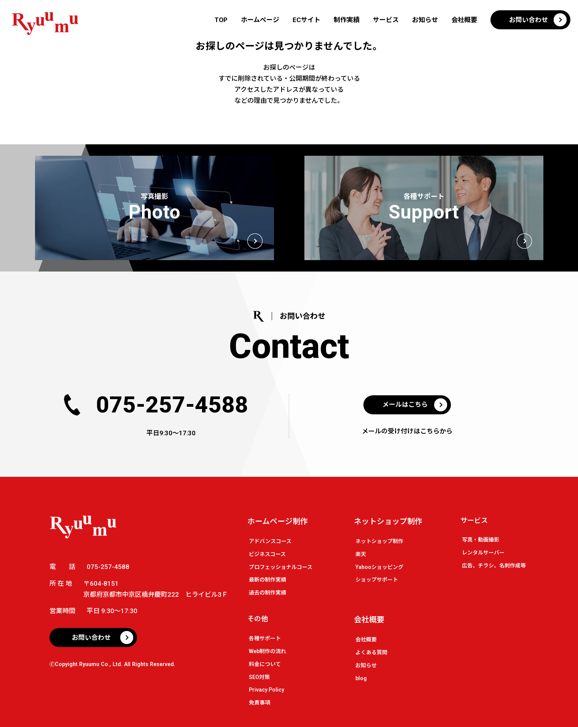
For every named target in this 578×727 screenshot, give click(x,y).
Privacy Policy (266, 690)
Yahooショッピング (379, 567)
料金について (265, 664)
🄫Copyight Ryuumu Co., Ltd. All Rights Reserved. (112, 664)
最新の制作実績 (267, 580)
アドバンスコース (270, 541)
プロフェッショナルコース (280, 567)
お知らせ (425, 20)
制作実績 (347, 20)
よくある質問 (371, 652)
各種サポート (265, 638)
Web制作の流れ (267, 651)
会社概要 (464, 20)
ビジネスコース (267, 554)
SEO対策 (259, 677)
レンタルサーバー (483, 553)
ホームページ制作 (277, 521)
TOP (221, 20)
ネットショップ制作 (388, 521)
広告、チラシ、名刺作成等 (494, 565)
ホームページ (260, 20)
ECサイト (306, 20)
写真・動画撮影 (480, 540)
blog (361, 678)
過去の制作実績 (267, 593)
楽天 (360, 554)
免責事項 (259, 703)
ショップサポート (376, 580)
